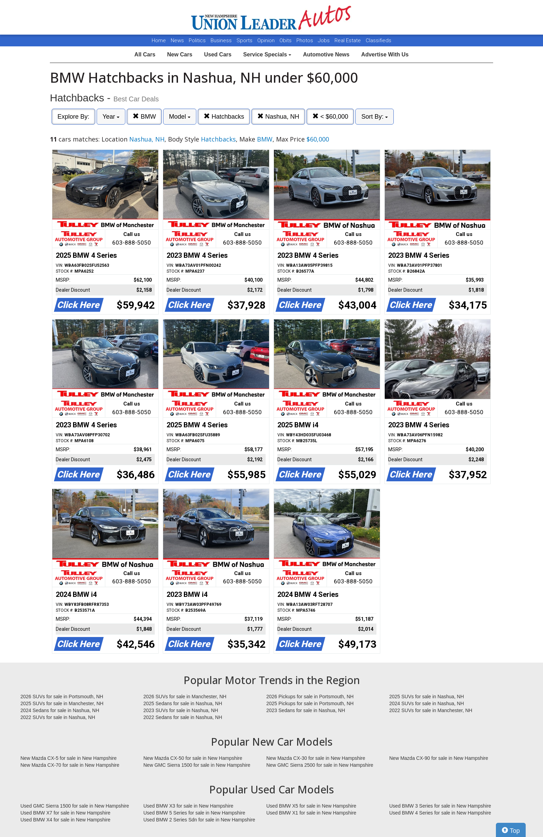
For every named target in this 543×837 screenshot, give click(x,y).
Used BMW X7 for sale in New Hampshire (65, 813)
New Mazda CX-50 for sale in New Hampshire (192, 758)
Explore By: (73, 116)
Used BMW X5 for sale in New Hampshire (311, 806)
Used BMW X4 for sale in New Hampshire (65, 819)
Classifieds (378, 40)
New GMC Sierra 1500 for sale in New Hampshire (196, 765)
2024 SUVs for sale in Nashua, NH (426, 703)
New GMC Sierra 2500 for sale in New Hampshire (319, 765)
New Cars (179, 54)
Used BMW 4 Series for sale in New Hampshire (440, 813)
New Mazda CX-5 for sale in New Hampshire (68, 758)
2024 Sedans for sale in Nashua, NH (59, 710)
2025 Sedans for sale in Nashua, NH (182, 703)
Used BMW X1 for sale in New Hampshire (311, 813)
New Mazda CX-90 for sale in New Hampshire (438, 758)
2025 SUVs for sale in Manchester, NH (62, 703)
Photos (305, 40)
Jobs (324, 40)
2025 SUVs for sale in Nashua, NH (426, 696)
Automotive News (326, 54)
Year (111, 116)
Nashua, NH (278, 116)
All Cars (144, 54)
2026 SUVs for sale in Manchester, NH (184, 696)
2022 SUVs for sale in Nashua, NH (57, 717)
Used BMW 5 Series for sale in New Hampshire (194, 813)
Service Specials (267, 54)
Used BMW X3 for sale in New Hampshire (188, 806)
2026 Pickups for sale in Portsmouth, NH (310, 696)
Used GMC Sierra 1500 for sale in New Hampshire (74, 806)
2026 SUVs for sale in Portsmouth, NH (61, 696)
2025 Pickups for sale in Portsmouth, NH (310, 703)
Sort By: (374, 116)
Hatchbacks (224, 116)
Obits (286, 40)
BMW (144, 116)
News (177, 40)
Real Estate (348, 40)
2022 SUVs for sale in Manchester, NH (430, 710)
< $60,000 (330, 116)
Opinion (266, 40)
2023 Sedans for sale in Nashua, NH (305, 710)
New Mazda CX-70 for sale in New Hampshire (69, 765)
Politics (197, 40)
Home (159, 40)
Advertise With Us (385, 54)
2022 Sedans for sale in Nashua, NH (182, 717)
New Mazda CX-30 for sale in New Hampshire (315, 758)
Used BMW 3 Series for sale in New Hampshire (440, 806)
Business (222, 40)
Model (179, 116)
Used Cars (217, 54)
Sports (245, 40)
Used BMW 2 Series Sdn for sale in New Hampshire (199, 819)
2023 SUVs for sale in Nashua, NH (180, 710)
